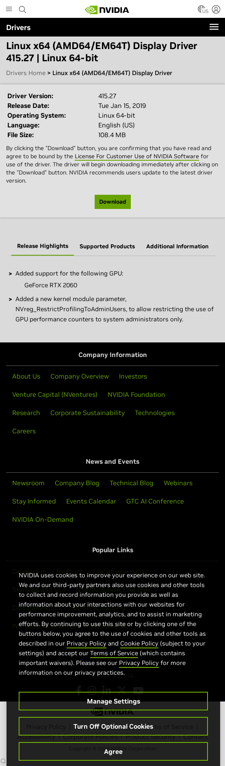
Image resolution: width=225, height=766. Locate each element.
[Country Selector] (201, 11)
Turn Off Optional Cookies (113, 736)
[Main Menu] (9, 9)
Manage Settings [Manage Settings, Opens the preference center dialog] (113, 711)
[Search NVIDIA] (23, 7)
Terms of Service (114, 663)
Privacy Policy (86, 653)
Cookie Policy (139, 653)
